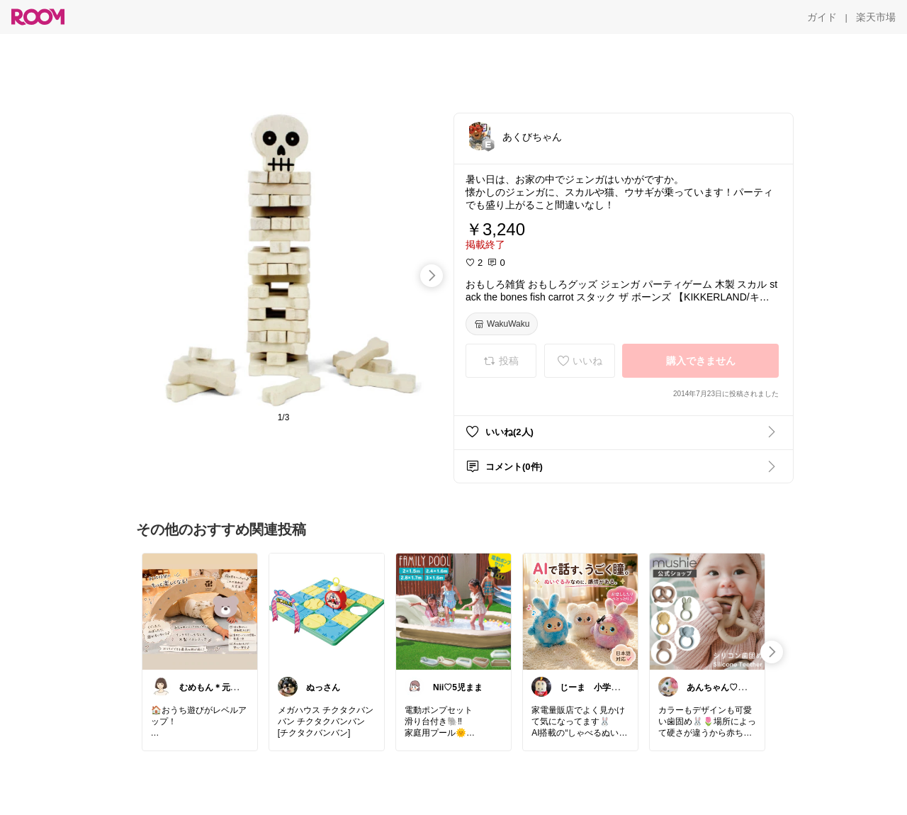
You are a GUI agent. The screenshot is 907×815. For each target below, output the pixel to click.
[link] (199, 610)
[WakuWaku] (502, 324)
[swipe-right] (431, 275)
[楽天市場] (876, 17)
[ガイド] (822, 17)
